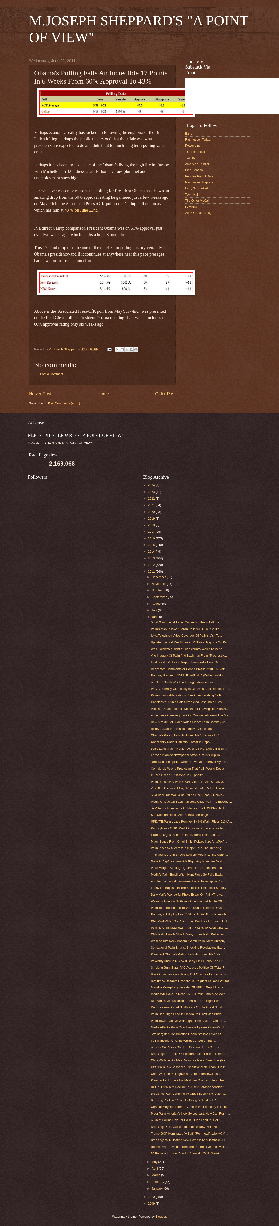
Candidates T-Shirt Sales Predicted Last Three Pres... (187, 702)
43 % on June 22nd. (82, 210)
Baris (188, 133)
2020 (152, 512)
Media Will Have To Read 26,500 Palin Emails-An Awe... (189, 994)
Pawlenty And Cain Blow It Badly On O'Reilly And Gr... (188, 961)
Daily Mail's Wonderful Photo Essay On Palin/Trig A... (187, 894)
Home (103, 393)
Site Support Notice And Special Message (179, 815)
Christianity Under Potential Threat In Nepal (180, 742)
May (155, 1162)
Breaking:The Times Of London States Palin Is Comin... (189, 1054)
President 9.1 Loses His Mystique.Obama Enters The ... (189, 1080)
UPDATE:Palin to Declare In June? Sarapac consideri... (189, 1087)
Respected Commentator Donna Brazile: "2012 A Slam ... (190, 669)
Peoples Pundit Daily (199, 176)
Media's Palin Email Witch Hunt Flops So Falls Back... (187, 874)
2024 (152, 485)
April (155, 1168)
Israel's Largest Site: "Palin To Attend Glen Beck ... (185, 835)
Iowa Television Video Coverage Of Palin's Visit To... (186, 635)
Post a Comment (51, 374)
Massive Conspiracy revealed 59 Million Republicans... (188, 987)
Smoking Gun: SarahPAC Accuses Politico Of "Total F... (188, 967)
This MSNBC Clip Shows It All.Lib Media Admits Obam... (189, 854)
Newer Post (40, 393)
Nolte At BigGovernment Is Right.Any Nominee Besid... (188, 861)
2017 (152, 531)
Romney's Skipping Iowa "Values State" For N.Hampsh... (189, 914)
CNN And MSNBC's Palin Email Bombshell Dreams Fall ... (190, 921)
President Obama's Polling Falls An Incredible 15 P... (187, 954)
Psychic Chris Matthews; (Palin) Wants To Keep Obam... (189, 927)
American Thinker (197, 164)
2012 (152, 565)
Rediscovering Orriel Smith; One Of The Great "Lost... (187, 1007)
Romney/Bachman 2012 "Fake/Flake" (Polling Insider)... (189, 675)
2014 (152, 551)
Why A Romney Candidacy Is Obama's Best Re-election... (190, 689)
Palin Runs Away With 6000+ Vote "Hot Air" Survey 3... (188, 781)
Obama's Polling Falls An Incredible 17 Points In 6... (186, 735)
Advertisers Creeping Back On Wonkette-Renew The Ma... (191, 715)
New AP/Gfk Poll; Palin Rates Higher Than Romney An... (189, 722)
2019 (152, 518)
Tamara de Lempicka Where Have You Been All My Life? (189, 762)
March (156, 1175)
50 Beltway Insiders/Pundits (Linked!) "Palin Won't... (186, 1153)
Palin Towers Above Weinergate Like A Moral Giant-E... (188, 1021)
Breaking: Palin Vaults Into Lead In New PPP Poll (184, 1127)
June (155, 617)
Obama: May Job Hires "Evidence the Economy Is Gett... (190, 1107)
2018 (152, 525)
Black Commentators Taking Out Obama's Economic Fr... (190, 974)
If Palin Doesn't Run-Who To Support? (177, 775)
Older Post (165, 393)
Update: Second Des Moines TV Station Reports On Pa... (190, 642)
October (157, 590)
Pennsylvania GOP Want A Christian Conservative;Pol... (189, 828)
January (157, 1188)
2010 (152, 1197)
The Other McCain (197, 200)
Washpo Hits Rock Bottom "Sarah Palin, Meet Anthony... (189, 941)
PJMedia (191, 207)
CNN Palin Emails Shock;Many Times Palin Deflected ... (189, 934)
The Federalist (195, 152)
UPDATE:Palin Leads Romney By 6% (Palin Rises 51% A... (191, 821)
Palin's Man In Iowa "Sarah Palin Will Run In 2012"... (187, 629)
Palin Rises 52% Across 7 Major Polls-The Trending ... (188, 848)
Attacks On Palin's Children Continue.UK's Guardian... (188, 1047)
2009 (152, 1203)
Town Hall (192, 194)
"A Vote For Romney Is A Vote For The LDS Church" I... (188, 808)
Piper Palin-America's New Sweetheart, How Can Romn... (190, 1113)
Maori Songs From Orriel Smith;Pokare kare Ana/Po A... (189, 841)
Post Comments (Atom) (64, 403)
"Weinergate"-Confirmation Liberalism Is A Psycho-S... (188, 1034)
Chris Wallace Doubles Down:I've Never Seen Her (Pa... (189, 1060)
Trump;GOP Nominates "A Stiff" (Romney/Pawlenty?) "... (189, 1133)
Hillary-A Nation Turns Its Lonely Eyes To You (181, 728)
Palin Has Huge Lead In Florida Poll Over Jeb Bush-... (188, 1014)
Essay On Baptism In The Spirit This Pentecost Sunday (188, 888)
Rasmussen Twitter (198, 139)
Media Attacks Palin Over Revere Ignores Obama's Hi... (189, 1027)
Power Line (192, 145)
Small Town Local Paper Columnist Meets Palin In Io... (188, 622)
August (157, 603)
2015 (152, 545)
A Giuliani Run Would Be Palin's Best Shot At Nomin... (188, 795)
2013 (152, 558)
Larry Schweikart (196, 188)
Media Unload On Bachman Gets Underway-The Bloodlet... (191, 801)
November (159, 584)
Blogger (161, 1216)
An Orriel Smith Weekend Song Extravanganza (183, 682)
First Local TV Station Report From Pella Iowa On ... (186, 662)
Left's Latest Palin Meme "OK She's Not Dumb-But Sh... (189, 748)
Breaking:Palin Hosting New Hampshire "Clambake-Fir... (189, 1140)
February (158, 1182)
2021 (152, 505)
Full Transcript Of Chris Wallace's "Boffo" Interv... (184, 1040)
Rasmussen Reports (199, 182)
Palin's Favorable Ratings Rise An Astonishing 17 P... (187, 695)
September (160, 597)
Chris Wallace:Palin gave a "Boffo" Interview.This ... (186, 1074)
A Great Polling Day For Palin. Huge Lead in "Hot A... (187, 1120)
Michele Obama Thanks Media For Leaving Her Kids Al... (190, 709)
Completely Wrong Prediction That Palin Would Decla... (188, 768)
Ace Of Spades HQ (198, 213)
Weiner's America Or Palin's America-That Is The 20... (187, 901)
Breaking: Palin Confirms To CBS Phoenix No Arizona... (189, 1093)
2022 (152, 498)
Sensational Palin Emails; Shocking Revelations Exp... (188, 947)
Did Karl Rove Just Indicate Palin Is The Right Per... (186, 1001)
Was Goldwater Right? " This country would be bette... (188, 649)
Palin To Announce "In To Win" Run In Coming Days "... (188, 907)
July (155, 610)
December (159, 577)
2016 (152, 538)
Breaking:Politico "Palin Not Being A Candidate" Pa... (187, 1100)
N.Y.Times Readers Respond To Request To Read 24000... (191, 981)
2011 (152, 571)
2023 (152, 492)
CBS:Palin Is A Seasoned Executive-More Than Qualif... (189, 1067)
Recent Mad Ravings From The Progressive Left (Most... (189, 1146)
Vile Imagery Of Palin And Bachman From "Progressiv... (189, 655)
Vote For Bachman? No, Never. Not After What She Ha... (189, 788)
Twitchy (190, 158)
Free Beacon (194, 170)
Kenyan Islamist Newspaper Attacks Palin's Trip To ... (187, 755)
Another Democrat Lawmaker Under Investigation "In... (188, 881)
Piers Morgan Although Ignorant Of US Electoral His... (187, 868)
